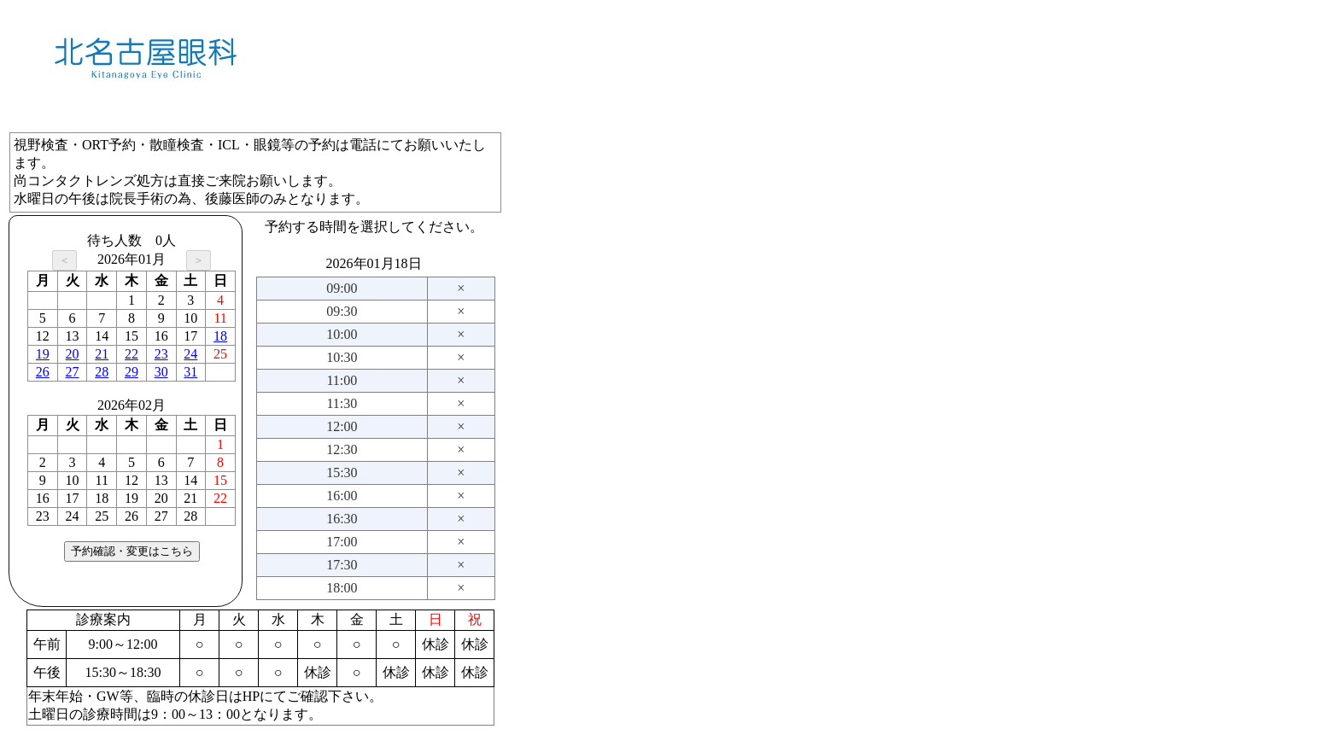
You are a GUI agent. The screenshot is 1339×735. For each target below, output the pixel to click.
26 (43, 372)
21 (101, 354)
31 (190, 372)
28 (101, 372)
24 (190, 354)
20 (72, 354)
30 (161, 372)
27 (72, 372)
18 (220, 336)
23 (161, 354)
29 (131, 372)
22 (131, 354)
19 (43, 354)
